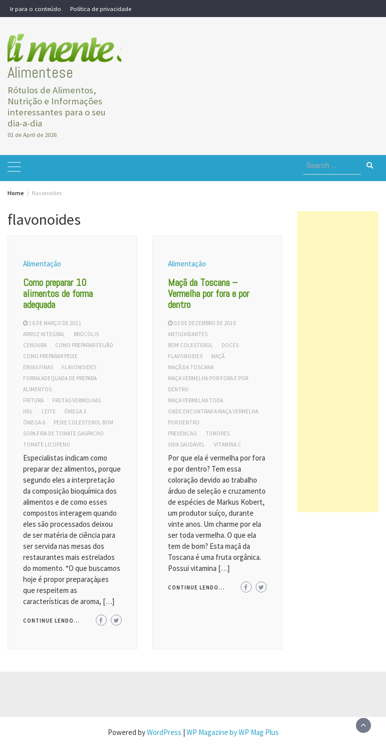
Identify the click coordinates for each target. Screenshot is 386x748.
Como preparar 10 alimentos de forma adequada (58, 293)
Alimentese (40, 72)
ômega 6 (34, 422)
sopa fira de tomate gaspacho (63, 433)
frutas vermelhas (76, 400)
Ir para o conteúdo (35, 9)
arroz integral (44, 334)
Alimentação (42, 263)
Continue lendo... (51, 620)
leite (49, 411)
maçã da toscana (191, 367)
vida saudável (186, 444)
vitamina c (227, 444)
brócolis (86, 334)
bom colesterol (190, 345)
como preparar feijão (84, 345)
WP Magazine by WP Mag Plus (232, 732)
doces (230, 345)
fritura (33, 400)
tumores (218, 433)
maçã (218, 356)
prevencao (182, 433)
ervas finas (38, 367)
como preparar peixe (50, 356)
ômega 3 (75, 411)
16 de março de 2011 (55, 323)
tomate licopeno (46, 444)
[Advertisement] (338, 361)
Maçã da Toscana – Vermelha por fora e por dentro (208, 293)
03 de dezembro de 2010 (205, 323)
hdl (28, 411)
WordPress (164, 732)
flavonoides (79, 367)
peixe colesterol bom (83, 422)
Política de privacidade (100, 9)
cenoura (35, 345)
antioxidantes (188, 334)
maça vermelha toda (195, 400)
